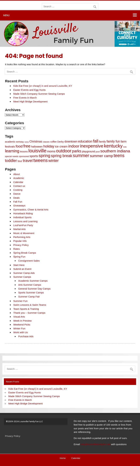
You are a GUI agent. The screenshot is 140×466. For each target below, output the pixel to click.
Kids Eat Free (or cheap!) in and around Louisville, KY (42, 85)
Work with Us (20, 332)
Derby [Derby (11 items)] (60, 141)
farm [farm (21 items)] (124, 141)
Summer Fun (20, 301)
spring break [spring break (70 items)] (61, 156)
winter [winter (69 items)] (53, 160)
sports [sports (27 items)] (34, 156)
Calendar (18, 182)
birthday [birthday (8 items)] (20, 142)
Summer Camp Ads (24, 273)
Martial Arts (19, 229)
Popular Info (20, 241)
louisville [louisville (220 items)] (37, 150)
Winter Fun (19, 328)
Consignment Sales (29, 260)
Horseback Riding (23, 213)
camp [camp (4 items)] (26, 142)
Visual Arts (19, 316)
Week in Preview (22, 320)
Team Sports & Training (26, 308)
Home (63, 458)
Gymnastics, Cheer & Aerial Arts (30, 209)
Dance (16, 193)
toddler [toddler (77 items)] (11, 160)
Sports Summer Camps (31, 292)
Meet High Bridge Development (30, 101)
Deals (16, 197)
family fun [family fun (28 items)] (113, 141)
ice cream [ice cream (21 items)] (61, 146)
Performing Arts (21, 237)
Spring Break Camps (24, 252)
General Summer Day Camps (34, 288)
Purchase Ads (25, 336)
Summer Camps (22, 276)
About (16, 174)
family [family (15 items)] (102, 141)
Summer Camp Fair (29, 296)
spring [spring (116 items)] (44, 155)
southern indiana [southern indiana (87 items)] (115, 151)
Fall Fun (17, 201)
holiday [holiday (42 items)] (48, 146)
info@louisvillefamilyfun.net (95, 444)
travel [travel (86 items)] (28, 160)
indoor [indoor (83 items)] (73, 146)
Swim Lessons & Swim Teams (29, 304)
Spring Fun (19, 256)
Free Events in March (25, 97)
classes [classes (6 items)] (46, 142)
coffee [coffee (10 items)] (53, 141)
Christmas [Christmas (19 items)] (35, 141)
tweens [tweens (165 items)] (40, 160)
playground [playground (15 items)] (88, 151)
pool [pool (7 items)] (98, 151)
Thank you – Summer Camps (29, 312)
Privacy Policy (21, 245)
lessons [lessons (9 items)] (24, 151)
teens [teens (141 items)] (119, 155)
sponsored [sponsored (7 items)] (24, 156)
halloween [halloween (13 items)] (37, 146)
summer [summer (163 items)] (81, 155)
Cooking (17, 189)
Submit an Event (22, 269)
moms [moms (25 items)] (51, 151)
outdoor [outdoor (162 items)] (63, 150)
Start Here (18, 265)
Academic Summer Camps (33, 280)
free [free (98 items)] (26, 146)
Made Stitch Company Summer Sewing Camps (39, 93)
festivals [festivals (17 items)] (10, 146)
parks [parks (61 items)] (76, 151)
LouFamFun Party (23, 225)
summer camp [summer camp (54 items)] (101, 156)
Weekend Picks (21, 324)
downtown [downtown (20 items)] (70, 141)
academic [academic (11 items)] (10, 141)
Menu (6, 15)
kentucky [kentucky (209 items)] (113, 145)
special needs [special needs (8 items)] (11, 156)
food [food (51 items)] (19, 146)
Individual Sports (22, 217)
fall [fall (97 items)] (95, 141)
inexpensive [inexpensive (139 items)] (91, 145)
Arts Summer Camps (29, 284)
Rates (16, 248)
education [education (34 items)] (85, 141)
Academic (18, 178)
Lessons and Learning (25, 221)
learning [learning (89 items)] (12, 151)
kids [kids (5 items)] (125, 147)
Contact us (19, 186)
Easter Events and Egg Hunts (29, 89)
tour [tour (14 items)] (20, 160)
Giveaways (19, 205)
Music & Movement (23, 233)
